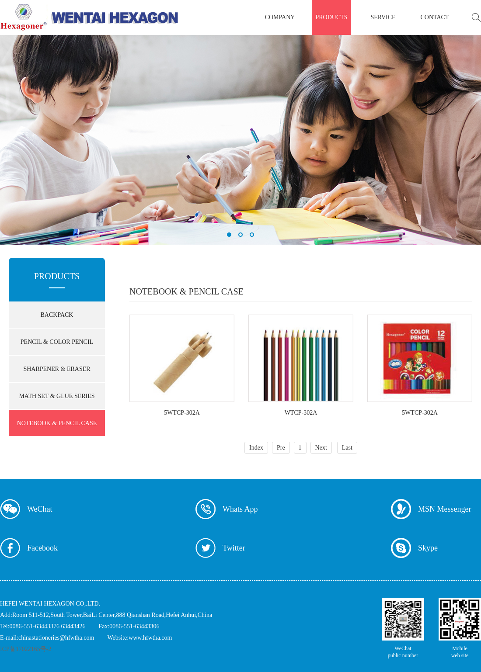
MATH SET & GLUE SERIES (56, 396)
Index (256, 447)
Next (321, 447)
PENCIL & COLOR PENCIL (57, 342)
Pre (281, 447)
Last (347, 447)
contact (435, 17)
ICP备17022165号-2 (25, 649)
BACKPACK (57, 315)
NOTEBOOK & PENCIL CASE (57, 423)
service (382, 17)
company (280, 17)
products (331, 17)
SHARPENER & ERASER (56, 369)
